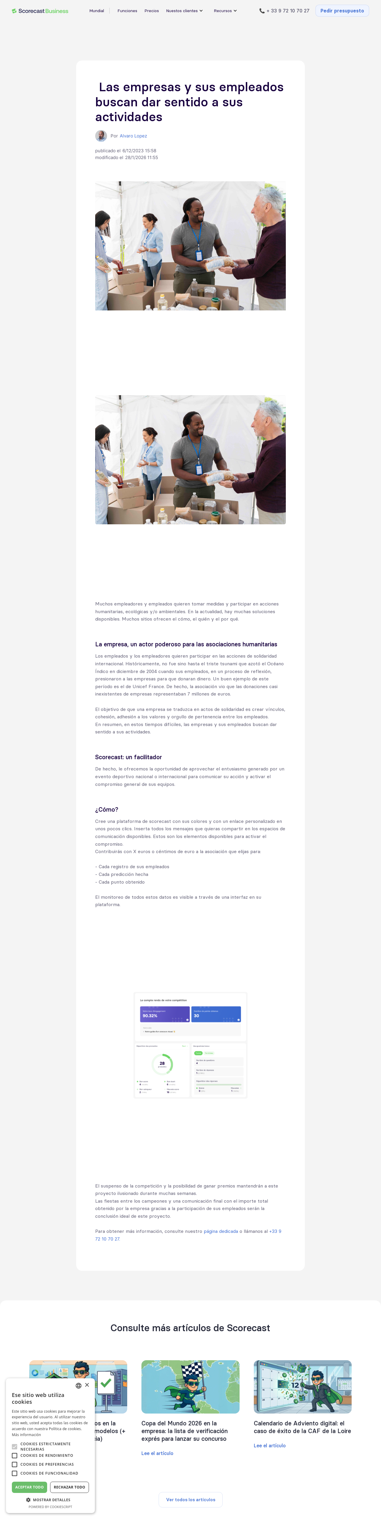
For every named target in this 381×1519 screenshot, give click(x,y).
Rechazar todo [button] (69, 1487)
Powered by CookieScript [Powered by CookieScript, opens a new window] (50, 1506)
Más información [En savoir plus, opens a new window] (26, 1434)
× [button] (87, 1385)
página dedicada (221, 1231)
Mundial (96, 10)
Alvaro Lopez (133, 136)
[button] (50, 1500)
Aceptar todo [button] (29, 1487)
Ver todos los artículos (190, 1499)
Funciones (127, 10)
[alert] (50, 1445)
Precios (151, 10)
